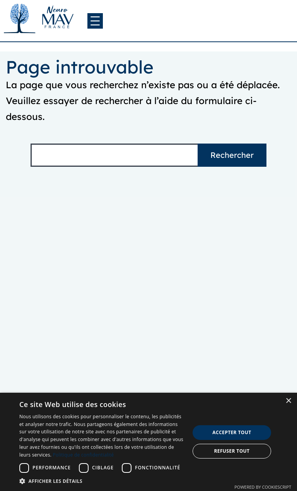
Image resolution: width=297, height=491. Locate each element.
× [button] (288, 401)
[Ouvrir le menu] (95, 21)
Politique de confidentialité (83, 455)
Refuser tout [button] (231, 451)
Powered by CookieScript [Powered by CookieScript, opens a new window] (262, 487)
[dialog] (148, 442)
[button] (102, 481)
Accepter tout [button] (231, 432)
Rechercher (232, 155)
